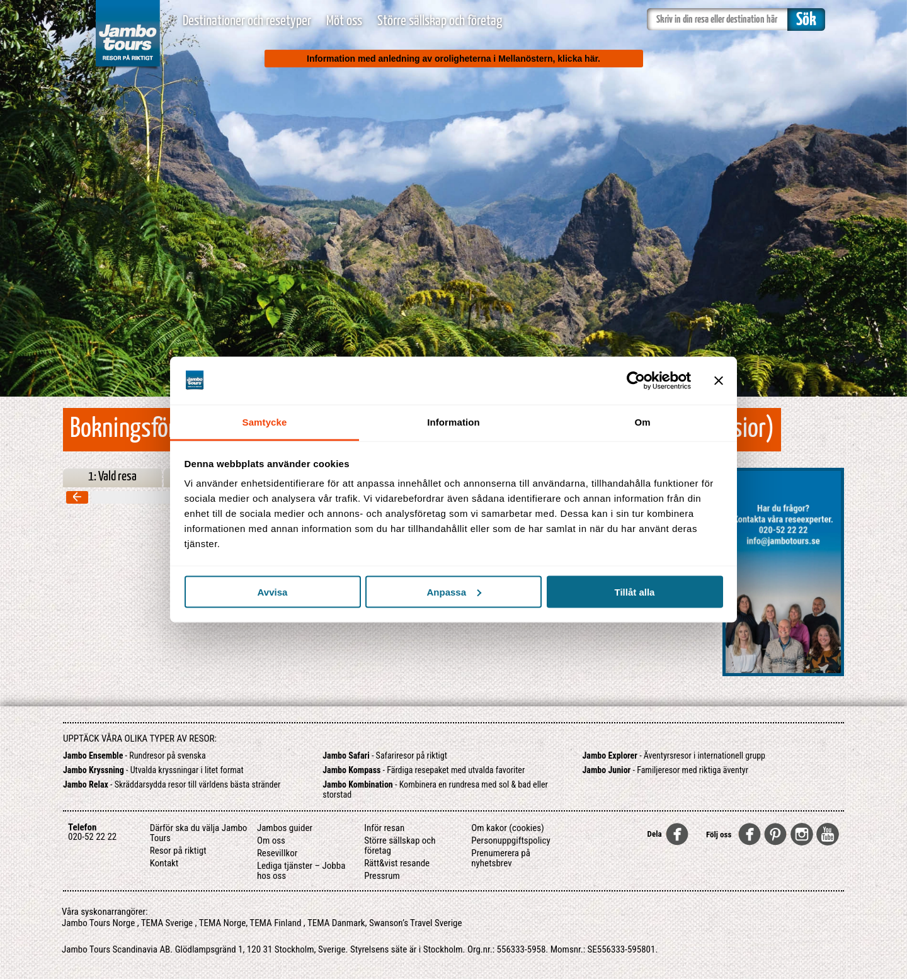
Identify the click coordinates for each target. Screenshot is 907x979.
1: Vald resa (112, 476)
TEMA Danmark (336, 923)
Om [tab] (642, 422)
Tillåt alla (635, 591)
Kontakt (164, 863)
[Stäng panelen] (718, 380)
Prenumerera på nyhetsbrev (500, 858)
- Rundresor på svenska (134, 755)
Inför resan (384, 828)
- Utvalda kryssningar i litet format (153, 770)
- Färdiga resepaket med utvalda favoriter (423, 770)
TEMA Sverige (167, 923)
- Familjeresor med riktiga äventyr (665, 770)
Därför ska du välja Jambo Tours (199, 833)
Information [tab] (453, 422)
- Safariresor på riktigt (384, 755)
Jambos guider (284, 828)
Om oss (271, 840)
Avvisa (273, 591)
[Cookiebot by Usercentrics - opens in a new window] (636, 380)
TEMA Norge (222, 923)
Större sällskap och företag (439, 21)
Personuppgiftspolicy (510, 840)
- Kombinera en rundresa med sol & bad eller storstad (435, 789)
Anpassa (453, 591)
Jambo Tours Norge (98, 923)
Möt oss (344, 21)
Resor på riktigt (178, 850)
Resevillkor (277, 853)
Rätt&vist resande (397, 863)
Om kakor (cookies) (507, 828)
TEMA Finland (275, 923)
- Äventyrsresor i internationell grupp (674, 755)
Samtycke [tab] (264, 422)
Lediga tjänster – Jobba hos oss (301, 870)
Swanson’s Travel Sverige (415, 923)
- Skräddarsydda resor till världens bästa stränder (171, 784)
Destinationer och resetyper (247, 21)
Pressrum (382, 875)
